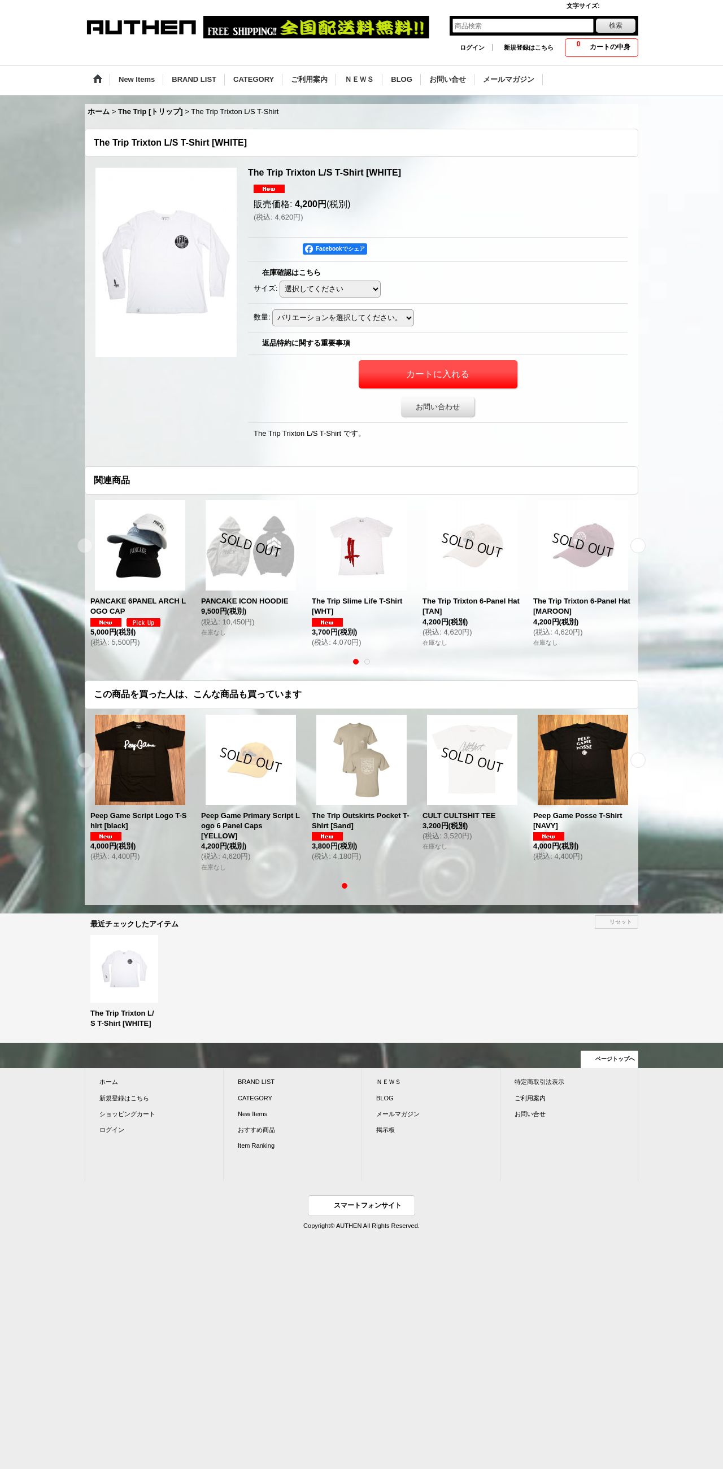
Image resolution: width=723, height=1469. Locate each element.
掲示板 (385, 1129)
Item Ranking (256, 1145)
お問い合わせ (438, 407)
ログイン (472, 47)
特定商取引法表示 (539, 1081)
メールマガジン (398, 1114)
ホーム (108, 1081)
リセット (620, 922)
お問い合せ (530, 1114)
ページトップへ (615, 1059)
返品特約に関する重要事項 (306, 343)
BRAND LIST (256, 1081)
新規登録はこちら (529, 47)
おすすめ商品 (256, 1129)
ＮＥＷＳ (388, 1081)
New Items (252, 1114)
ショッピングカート (127, 1114)
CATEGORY (255, 1098)
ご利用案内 (530, 1098)
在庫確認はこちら (291, 272)
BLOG (385, 1098)
